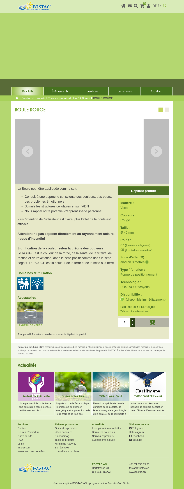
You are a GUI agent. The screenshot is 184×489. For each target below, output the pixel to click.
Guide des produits (66, 428)
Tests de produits (64, 439)
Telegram (136, 428)
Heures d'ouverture (29, 432)
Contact (156, 91)
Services (92, 91)
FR (164, 6)
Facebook (136, 436)
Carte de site (25, 436)
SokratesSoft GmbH (118, 483)
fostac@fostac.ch (139, 468)
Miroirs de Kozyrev (65, 443)
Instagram (136, 432)
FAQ (20, 439)
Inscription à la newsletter (106, 428)
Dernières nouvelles (103, 432)
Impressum (24, 447)
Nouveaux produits (103, 436)
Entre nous (125, 91)
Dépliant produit (143, 191)
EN (160, 6)
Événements (60, 91)
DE (154, 6)
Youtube (135, 439)
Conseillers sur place (67, 451)
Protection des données (31, 451)
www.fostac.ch (137, 472)
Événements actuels (103, 439)
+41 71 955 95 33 (139, 464)
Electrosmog (62, 436)
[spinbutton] (124, 322)
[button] (132, 320)
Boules (86, 98)
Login (21, 443)
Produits (27, 91)
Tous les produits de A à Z (63, 98)
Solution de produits (33, 98)
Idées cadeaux (63, 432)
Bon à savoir (62, 447)
